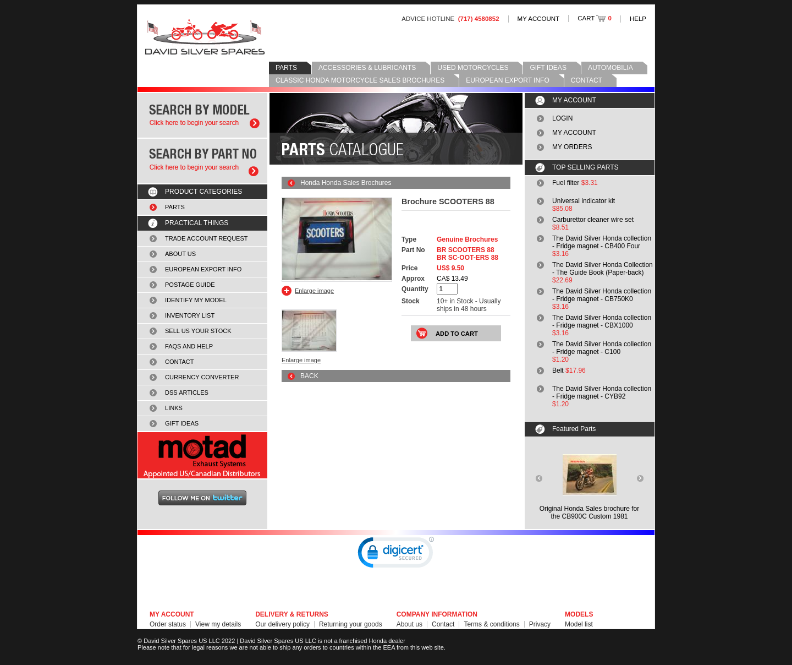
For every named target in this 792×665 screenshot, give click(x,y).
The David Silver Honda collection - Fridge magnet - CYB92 (601, 392)
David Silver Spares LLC (205, 37)
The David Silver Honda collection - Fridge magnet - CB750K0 (601, 295)
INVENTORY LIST (190, 315)
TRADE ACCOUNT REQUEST (206, 238)
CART (595, 18)
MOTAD (202, 455)
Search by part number (202, 161)
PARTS (286, 68)
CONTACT (586, 80)
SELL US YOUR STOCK (198, 331)
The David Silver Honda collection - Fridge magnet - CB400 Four (601, 242)
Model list (579, 624)
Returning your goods (350, 624)
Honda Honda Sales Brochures (345, 183)
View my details (218, 624)
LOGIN (562, 118)
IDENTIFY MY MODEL (196, 300)
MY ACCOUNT (539, 18)
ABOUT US (180, 253)
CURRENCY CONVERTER (202, 377)
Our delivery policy (282, 624)
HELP (638, 18)
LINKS (174, 408)
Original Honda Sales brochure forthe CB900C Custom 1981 (589, 512)
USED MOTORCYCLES (472, 68)
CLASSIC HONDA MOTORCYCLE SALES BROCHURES (360, 80)
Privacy (540, 624)
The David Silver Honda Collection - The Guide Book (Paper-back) (602, 268)
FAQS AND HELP (189, 346)
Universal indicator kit (583, 201)
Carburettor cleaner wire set (593, 220)
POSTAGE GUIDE (190, 284)
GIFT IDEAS (548, 68)
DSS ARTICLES (186, 392)
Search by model (202, 115)
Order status (168, 624)
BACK (309, 376)
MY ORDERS (572, 147)
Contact (443, 624)
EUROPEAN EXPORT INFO (507, 80)
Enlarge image (314, 290)
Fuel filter (565, 183)
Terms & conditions (491, 624)
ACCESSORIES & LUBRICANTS (367, 68)
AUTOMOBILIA (610, 68)
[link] (396, 555)
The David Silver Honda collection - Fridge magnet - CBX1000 (601, 321)
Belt (558, 370)
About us (409, 624)
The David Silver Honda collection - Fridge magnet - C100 (601, 348)
